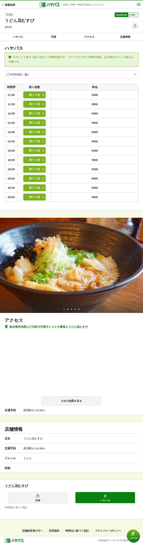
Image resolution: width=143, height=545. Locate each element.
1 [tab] (64, 309)
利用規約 (54, 530)
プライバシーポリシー (108, 530)
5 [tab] (79, 309)
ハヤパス (18, 36)
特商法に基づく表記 (77, 530)
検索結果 (8, 5)
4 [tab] (75, 309)
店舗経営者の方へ (32, 530)
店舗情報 (125, 36)
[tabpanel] (71, 265)
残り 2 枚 (37, 94)
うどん (9, 14)
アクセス (89, 36)
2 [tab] (68, 309)
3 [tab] (71, 309)
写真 (53, 36)
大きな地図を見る (71, 400)
